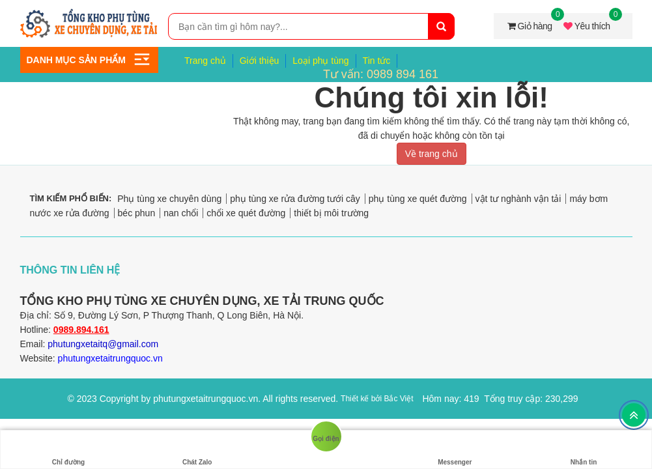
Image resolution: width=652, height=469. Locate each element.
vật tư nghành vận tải (518, 198)
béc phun (137, 213)
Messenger (455, 450)
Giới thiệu (259, 60)
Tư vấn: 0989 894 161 (380, 74)
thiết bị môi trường (331, 213)
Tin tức (377, 60)
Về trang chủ (431, 154)
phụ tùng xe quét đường (418, 198)
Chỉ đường (68, 450)
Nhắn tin (584, 450)
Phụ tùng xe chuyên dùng (169, 198)
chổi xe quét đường (245, 213)
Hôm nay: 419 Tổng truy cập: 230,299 (500, 398)
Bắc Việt (398, 398)
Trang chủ (205, 60)
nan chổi (180, 213)
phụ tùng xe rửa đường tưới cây (295, 198)
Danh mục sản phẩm (76, 60)
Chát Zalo (197, 450)
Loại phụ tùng (320, 60)
